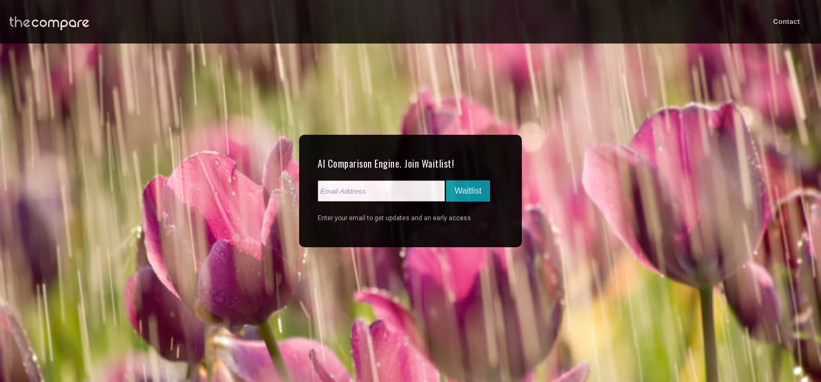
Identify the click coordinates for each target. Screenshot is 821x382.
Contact (786, 21)
